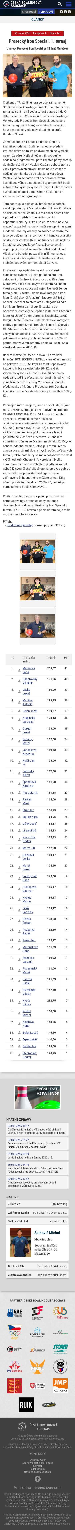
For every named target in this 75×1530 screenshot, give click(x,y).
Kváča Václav (27, 1002)
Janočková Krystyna (29, 752)
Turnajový (46, 11)
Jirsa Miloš (29, 830)
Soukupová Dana (30, 878)
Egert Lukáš (30, 1039)
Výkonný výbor (38, 1459)
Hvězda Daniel (27, 981)
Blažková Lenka (28, 856)
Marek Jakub (26, 867)
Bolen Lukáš (30, 1032)
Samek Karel (30, 817)
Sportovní (29, 11)
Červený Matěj (28, 741)
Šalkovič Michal (47, 1232)
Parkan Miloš (27, 801)
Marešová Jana (29, 670)
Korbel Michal (27, 1013)
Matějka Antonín (28, 702)
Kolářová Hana (28, 1024)
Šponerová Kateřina (29, 784)
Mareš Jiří (29, 848)
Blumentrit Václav (29, 991)
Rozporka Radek (29, 931)
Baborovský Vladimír (30, 681)
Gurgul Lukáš (27, 730)
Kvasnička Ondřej (29, 839)
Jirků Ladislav (28, 910)
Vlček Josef (30, 823)
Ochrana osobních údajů (37, 1471)
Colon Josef (30, 711)
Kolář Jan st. (29, 762)
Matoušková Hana (30, 949)
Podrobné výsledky (20, 525)
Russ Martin (30, 792)
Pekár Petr (29, 940)
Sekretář (37, 1465)
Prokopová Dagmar (29, 889)
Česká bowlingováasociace (43, 1427)
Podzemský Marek (30, 970)
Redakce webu (37, 1468)
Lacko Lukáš (26, 691)
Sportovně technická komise (37, 1462)
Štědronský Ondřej (30, 1055)
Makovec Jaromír (28, 959)
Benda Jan (29, 1046)
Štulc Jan (28, 810)
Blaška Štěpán (27, 921)
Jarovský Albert (28, 773)
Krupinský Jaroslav (29, 719)
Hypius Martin (27, 899)
